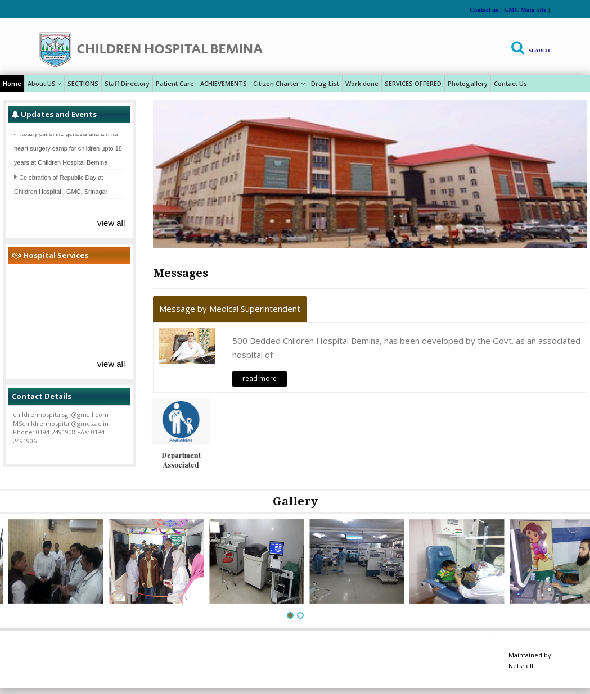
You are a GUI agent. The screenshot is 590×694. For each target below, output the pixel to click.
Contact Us (510, 83)
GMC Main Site (525, 9)
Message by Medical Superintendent (229, 308)
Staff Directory (127, 83)
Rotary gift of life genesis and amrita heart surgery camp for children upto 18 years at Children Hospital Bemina (68, 151)
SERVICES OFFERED (413, 83)
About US (44, 83)
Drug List (325, 83)
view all (111, 223)
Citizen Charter (279, 83)
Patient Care (175, 83)
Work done (362, 83)
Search (539, 50)
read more (259, 378)
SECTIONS (82, 83)
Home (12, 83)
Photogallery (468, 83)
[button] (290, 615)
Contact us (484, 9)
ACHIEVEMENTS (223, 83)
